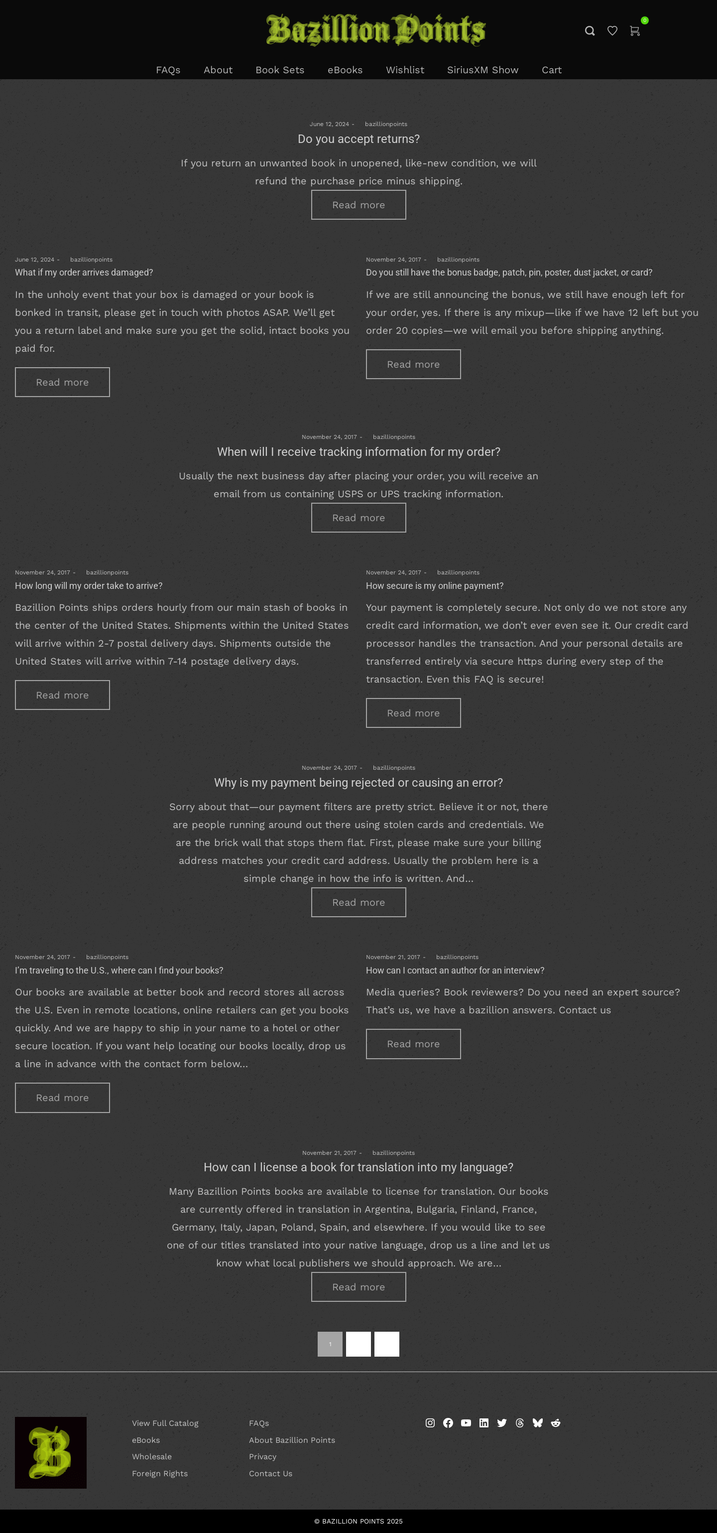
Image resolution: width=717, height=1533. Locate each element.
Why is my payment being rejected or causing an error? (358, 783)
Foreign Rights (160, 1473)
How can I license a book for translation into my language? (358, 1167)
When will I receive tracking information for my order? (358, 452)
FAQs (259, 1423)
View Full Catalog (165, 1423)
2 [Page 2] (358, 1344)
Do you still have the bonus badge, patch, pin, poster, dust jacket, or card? (509, 272)
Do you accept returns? (359, 139)
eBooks (146, 1440)
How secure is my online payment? (435, 585)
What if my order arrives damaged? (84, 272)
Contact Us (270, 1473)
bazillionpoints (382, 124)
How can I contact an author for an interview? (455, 970)
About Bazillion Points (292, 1440)
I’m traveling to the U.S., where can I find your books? (119, 970)
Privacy (262, 1456)
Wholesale (152, 1456)
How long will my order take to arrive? (89, 585)
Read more (358, 205)
